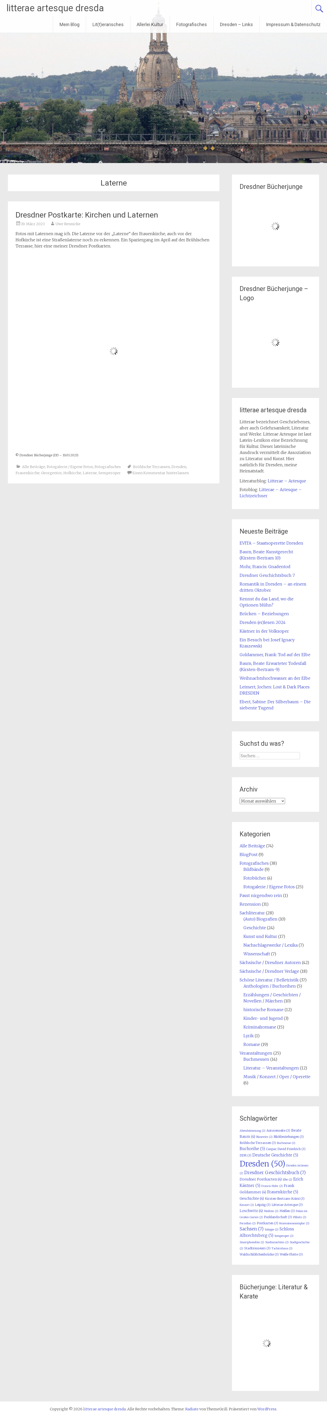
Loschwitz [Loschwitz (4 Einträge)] (251, 1210)
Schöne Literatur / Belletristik (269, 979)
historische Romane (263, 1009)
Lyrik (248, 1035)
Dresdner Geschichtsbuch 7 (267, 575)
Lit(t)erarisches (108, 24)
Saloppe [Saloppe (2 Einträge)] (271, 1229)
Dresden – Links (236, 24)
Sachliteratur (252, 912)
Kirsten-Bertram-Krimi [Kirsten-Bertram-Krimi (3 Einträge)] (285, 1198)
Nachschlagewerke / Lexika (270, 945)
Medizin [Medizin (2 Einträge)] (271, 1211)
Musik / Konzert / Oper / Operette (276, 1076)
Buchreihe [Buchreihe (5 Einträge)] (252, 1148)
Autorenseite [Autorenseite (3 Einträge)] (278, 1130)
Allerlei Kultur (150, 24)
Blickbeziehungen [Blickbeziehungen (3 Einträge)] (289, 1137)
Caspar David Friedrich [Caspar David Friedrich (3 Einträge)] (286, 1149)
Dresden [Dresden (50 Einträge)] (262, 1164)
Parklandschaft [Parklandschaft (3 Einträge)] (278, 1217)
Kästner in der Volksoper (264, 631)
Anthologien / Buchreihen (269, 986)
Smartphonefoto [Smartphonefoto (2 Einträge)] (252, 1242)
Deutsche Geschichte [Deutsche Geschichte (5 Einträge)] (275, 1155)
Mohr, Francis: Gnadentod (265, 566)
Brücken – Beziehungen (264, 613)
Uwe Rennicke (67, 224)
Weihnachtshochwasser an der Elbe (275, 678)
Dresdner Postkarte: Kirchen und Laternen (87, 214)
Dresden (178, 466)
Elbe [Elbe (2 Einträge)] (287, 1179)
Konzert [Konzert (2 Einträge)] (247, 1205)
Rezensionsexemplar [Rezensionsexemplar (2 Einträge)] (294, 1223)
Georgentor (51, 473)
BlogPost (249, 854)
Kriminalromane (259, 1027)
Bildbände (253, 869)
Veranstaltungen (256, 1053)
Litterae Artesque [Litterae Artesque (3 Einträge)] (287, 1205)
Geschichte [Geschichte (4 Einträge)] (252, 1198)
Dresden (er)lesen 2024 (263, 622)
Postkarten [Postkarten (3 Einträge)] (267, 1223)
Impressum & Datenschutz (293, 24)
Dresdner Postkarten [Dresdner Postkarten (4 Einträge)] (261, 1179)
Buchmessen (256, 1059)
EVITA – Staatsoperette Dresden (271, 543)
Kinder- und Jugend (263, 1018)
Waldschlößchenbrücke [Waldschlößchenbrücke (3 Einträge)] (259, 1254)
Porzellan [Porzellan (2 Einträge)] (248, 1223)
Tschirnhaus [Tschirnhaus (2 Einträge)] (282, 1248)
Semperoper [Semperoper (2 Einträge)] (284, 1236)
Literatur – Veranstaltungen (271, 1067)
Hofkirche (72, 473)
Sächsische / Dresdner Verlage (269, 971)
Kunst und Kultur (260, 936)
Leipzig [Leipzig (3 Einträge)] (263, 1205)
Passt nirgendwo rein (261, 895)
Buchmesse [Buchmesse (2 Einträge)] (286, 1143)
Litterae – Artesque (287, 480)
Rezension (250, 904)
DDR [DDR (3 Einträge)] (245, 1155)
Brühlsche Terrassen (151, 466)
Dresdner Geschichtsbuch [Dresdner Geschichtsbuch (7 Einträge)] (275, 1172)
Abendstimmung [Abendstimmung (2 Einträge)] (252, 1130)
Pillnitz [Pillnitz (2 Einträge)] (299, 1217)
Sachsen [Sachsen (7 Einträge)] (252, 1229)
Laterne (90, 473)
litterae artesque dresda (55, 8)
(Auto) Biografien (260, 919)
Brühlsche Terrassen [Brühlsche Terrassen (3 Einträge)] (258, 1143)
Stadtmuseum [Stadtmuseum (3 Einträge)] (257, 1248)
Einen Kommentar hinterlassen (160, 473)
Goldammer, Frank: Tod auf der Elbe (275, 654)
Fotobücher (254, 878)
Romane (251, 1044)
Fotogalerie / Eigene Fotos (70, 466)
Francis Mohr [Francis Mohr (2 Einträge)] (272, 1186)
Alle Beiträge (33, 466)
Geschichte (254, 927)
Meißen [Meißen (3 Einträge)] (287, 1211)
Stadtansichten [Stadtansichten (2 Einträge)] (277, 1242)
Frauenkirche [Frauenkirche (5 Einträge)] (282, 1191)
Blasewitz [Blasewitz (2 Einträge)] (264, 1137)
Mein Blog (69, 24)
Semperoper (109, 473)
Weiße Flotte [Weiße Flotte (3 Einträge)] (291, 1254)
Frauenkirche (28, 473)
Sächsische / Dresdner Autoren (270, 962)
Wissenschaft (256, 953)
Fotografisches (191, 24)
